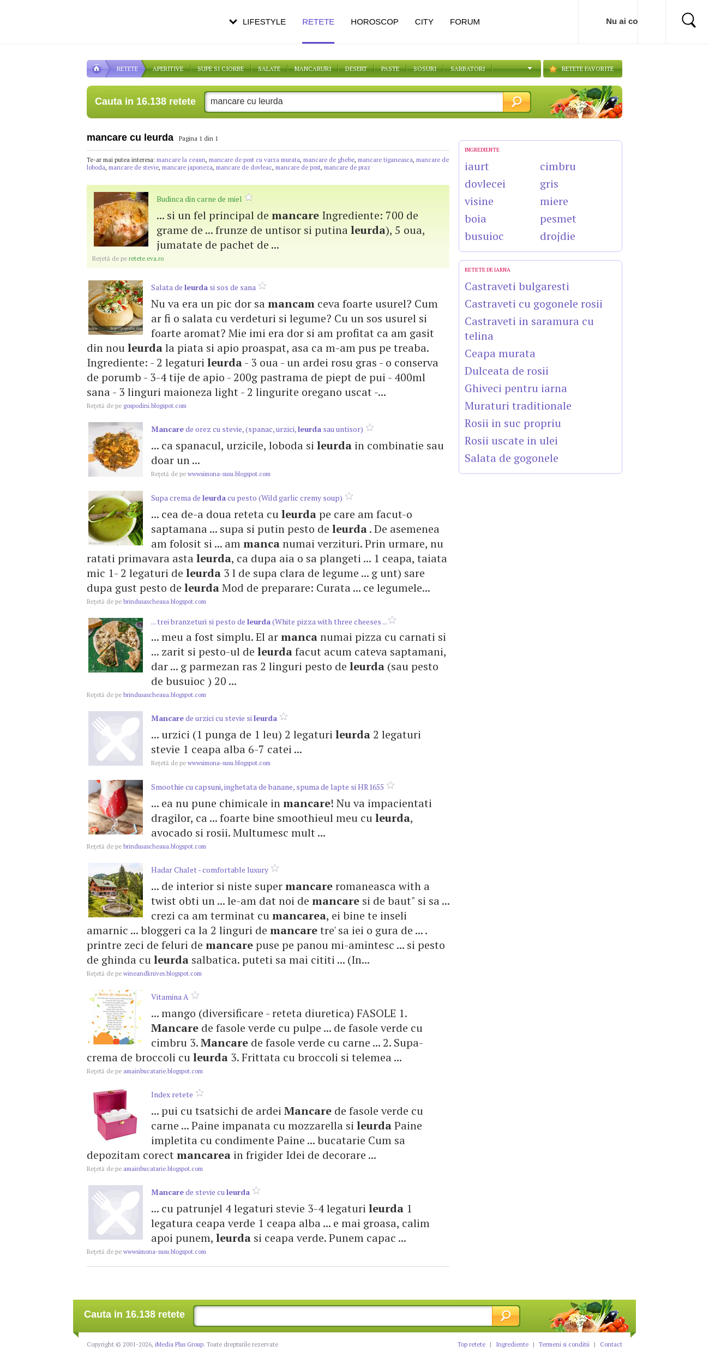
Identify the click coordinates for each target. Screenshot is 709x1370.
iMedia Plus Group (179, 1344)
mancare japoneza (187, 167)
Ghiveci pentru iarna (516, 388)
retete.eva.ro (128, 258)
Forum (465, 21)
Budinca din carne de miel (199, 199)
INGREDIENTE (482, 149)
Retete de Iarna (487, 269)
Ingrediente (512, 1344)
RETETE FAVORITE (588, 69)
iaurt (477, 166)
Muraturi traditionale (518, 405)
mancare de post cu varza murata (254, 160)
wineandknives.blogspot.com (144, 973)
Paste (390, 69)
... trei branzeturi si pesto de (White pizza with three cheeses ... (269, 621)
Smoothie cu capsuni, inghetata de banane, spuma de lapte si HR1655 (267, 787)
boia (475, 218)
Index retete (172, 1094)
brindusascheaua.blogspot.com (146, 601)
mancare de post (298, 167)
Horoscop (375, 21)
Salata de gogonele (511, 457)
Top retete (471, 1344)
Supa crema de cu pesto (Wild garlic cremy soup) (247, 497)
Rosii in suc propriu (513, 423)
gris (549, 183)
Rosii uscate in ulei (511, 440)
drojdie (557, 236)
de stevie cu (200, 1192)
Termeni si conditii (564, 1344)
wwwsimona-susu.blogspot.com (211, 474)
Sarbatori (467, 69)
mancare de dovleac (244, 167)
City (424, 21)
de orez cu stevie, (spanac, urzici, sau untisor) (257, 429)
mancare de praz (347, 167)
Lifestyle (264, 21)
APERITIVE (168, 69)
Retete (318, 30)
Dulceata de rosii (507, 370)
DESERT (356, 69)
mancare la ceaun (181, 160)
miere (554, 201)
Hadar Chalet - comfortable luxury (209, 869)
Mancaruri (313, 69)
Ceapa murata (500, 353)
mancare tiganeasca (385, 160)
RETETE (127, 69)
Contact (611, 1344)
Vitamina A (170, 997)
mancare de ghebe (328, 160)
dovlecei (485, 183)
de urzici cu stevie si (214, 718)
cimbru (558, 166)
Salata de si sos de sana (203, 287)
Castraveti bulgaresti (517, 286)
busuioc (484, 236)
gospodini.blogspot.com (137, 406)
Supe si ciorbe (220, 69)
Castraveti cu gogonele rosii (534, 303)
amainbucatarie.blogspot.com (145, 1071)
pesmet (558, 218)
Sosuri (424, 69)
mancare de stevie (134, 167)
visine (479, 201)
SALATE (269, 69)
